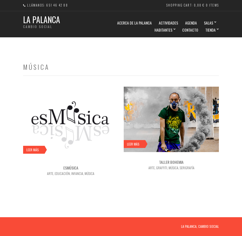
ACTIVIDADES (168, 23)
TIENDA (210, 30)
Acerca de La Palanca (134, 23)
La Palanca (41, 19)
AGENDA (191, 23)
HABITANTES (163, 30)
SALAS (208, 23)
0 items (212, 5)
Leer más (32, 149)
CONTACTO (190, 30)
